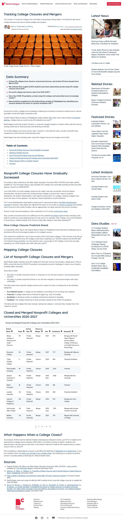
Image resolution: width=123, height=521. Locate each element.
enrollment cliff (56, 216)
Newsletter (93, 4)
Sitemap (38, 507)
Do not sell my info (68, 505)
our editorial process (76, 29)
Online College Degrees (30, 4)
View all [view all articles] (114, 224)
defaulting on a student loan (66, 451)
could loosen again (61, 211)
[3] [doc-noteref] (70, 219)
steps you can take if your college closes (37, 453)
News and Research (80, 4)
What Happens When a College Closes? (23, 161)
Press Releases (93, 501)
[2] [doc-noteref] (52, 103)
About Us (39, 499)
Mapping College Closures (18, 153)
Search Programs (114, 4)
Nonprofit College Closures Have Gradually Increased (29, 150)
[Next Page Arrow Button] (50, 426)
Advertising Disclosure (69, 503)
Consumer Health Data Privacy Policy (71, 508)
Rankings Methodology (95, 499)
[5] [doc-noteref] (22, 446)
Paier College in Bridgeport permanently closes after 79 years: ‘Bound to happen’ (36, 476)
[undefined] (10, 4)
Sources (12, 164)
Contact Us (39, 503)
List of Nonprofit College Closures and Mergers (26, 155)
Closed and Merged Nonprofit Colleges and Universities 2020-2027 (33, 158)
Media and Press (67, 501)
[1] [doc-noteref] (49, 91)
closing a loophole (65, 205)
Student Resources (46, 4)
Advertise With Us (93, 503)
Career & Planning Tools (63, 4)
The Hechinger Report (24, 468)
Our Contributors (67, 499)
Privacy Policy (40, 505)
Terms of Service (93, 507)
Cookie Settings (93, 505)
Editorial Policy (40, 501)
